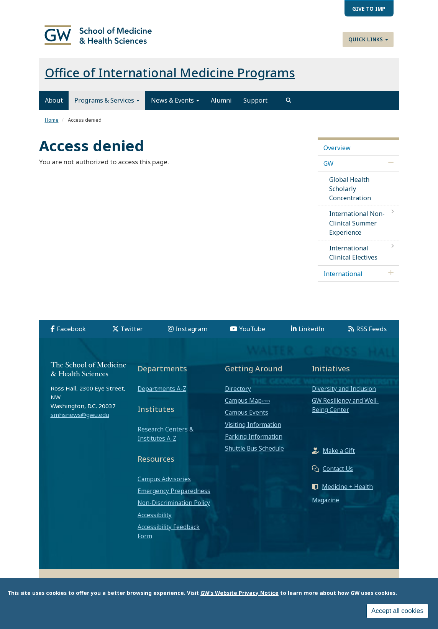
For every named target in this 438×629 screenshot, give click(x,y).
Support (255, 106)
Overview (337, 154)
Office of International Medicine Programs (170, 78)
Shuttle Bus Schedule (254, 454)
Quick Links (368, 39)
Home (52, 126)
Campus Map (243, 406)
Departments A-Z (162, 395)
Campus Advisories (164, 485)
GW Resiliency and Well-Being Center (345, 411)
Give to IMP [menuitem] (369, 8)
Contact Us (338, 475)
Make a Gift (339, 457)
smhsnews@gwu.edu (80, 421)
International (343, 280)
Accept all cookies (397, 610)
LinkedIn (312, 334)
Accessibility (155, 521)
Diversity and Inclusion (344, 395)
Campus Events (246, 418)
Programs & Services (106, 106)
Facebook (71, 334)
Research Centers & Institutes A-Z (166, 439)
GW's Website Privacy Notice (239, 592)
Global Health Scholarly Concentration (350, 194)
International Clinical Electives (353, 259)
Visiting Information (253, 431)
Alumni (221, 106)
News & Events (175, 106)
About (54, 106)
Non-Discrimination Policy (174, 509)
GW (328, 169)
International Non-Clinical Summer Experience (357, 229)
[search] (288, 106)
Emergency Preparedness (174, 497)
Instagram (192, 334)
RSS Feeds (371, 334)
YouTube (252, 334)
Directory (238, 395)
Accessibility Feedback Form (169, 537)
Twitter (131, 334)
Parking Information (253, 442)
